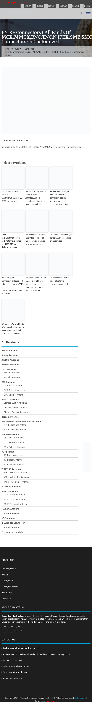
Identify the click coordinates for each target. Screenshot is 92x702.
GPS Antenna (8, 382)
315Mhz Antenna (10, 359)
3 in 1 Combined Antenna (15, 429)
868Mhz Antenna (12, 372)
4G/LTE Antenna (10, 491)
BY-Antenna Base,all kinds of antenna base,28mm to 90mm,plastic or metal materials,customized (13, 328)
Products (15, 49)
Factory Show (7, 580)
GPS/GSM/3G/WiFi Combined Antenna (21, 421)
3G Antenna (8, 451)
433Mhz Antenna (10, 364)
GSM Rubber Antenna (14, 442)
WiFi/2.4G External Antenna (16, 481)
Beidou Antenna (10, 416)
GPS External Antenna (14, 394)
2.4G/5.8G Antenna (11, 486)
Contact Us (6, 598)
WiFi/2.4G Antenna (11, 469)
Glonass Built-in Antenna (15, 402)
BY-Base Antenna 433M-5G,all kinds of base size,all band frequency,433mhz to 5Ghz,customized (36, 283)
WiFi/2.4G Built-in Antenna (16, 472)
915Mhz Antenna (12, 377)
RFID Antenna (9, 369)
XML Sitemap (80, 698)
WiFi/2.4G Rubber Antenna (16, 477)
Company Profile (9, 568)
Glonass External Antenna (16, 412)
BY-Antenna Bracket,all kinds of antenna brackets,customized (59, 280)
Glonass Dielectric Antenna (16, 407)
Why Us (5, 574)
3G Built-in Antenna (13, 455)
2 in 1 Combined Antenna (15, 424)
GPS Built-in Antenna (14, 385)
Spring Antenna (10, 355)
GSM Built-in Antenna (14, 437)
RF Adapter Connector (13, 522)
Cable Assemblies (11, 527)
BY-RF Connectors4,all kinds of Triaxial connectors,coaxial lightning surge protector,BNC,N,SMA (59, 197)
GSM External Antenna (14, 447)
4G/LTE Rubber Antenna (15, 499)
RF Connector (28, 49)
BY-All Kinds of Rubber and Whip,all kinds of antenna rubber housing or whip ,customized (36, 239)
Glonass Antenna (10, 399)
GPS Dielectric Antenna (14, 390)
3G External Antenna (13, 464)
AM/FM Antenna (10, 350)
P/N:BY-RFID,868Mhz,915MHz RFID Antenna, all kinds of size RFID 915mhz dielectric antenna (12, 240)
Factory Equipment (10, 586)
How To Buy (7, 592)
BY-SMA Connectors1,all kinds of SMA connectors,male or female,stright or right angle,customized (36, 197)
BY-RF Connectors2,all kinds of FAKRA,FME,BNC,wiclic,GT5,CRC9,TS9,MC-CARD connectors (13, 196)
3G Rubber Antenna (13, 459)
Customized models (12, 532)
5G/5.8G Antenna (10, 508)
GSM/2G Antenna (10, 434)
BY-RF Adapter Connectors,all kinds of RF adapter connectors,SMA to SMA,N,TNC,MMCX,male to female (13, 285)
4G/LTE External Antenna (15, 504)
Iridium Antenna (10, 513)
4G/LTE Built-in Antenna (15, 494)
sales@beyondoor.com (14, 2)
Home (6, 49)
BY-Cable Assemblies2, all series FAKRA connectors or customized (61, 237)
